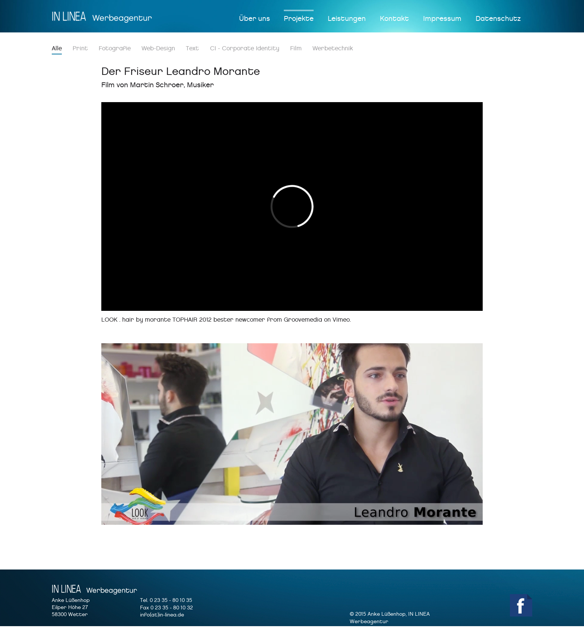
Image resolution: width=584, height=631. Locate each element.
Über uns (254, 18)
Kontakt (394, 18)
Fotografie (115, 48)
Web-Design (158, 48)
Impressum (442, 18)
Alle (57, 48)
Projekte (299, 18)
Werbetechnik (332, 48)
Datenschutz (498, 18)
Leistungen (347, 18)
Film (296, 48)
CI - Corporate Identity (244, 48)
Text (192, 48)
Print (80, 48)
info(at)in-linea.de (162, 615)
